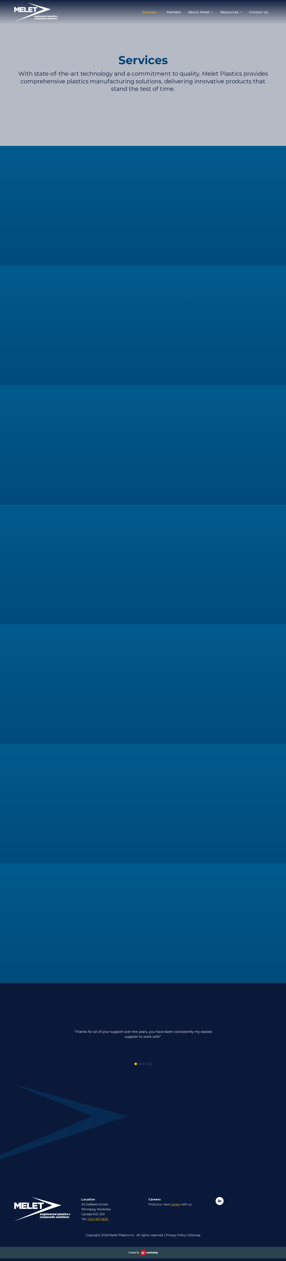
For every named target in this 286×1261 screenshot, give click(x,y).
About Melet (199, 12)
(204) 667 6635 (97, 1219)
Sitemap (194, 1235)
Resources (229, 12)
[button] (135, 1064)
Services (149, 12)
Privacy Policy (176, 1235)
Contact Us (258, 12)
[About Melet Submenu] (213, 12)
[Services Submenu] (159, 12)
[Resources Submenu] (241, 12)
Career (175, 1204)
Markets (174, 12)
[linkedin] (220, 1201)
